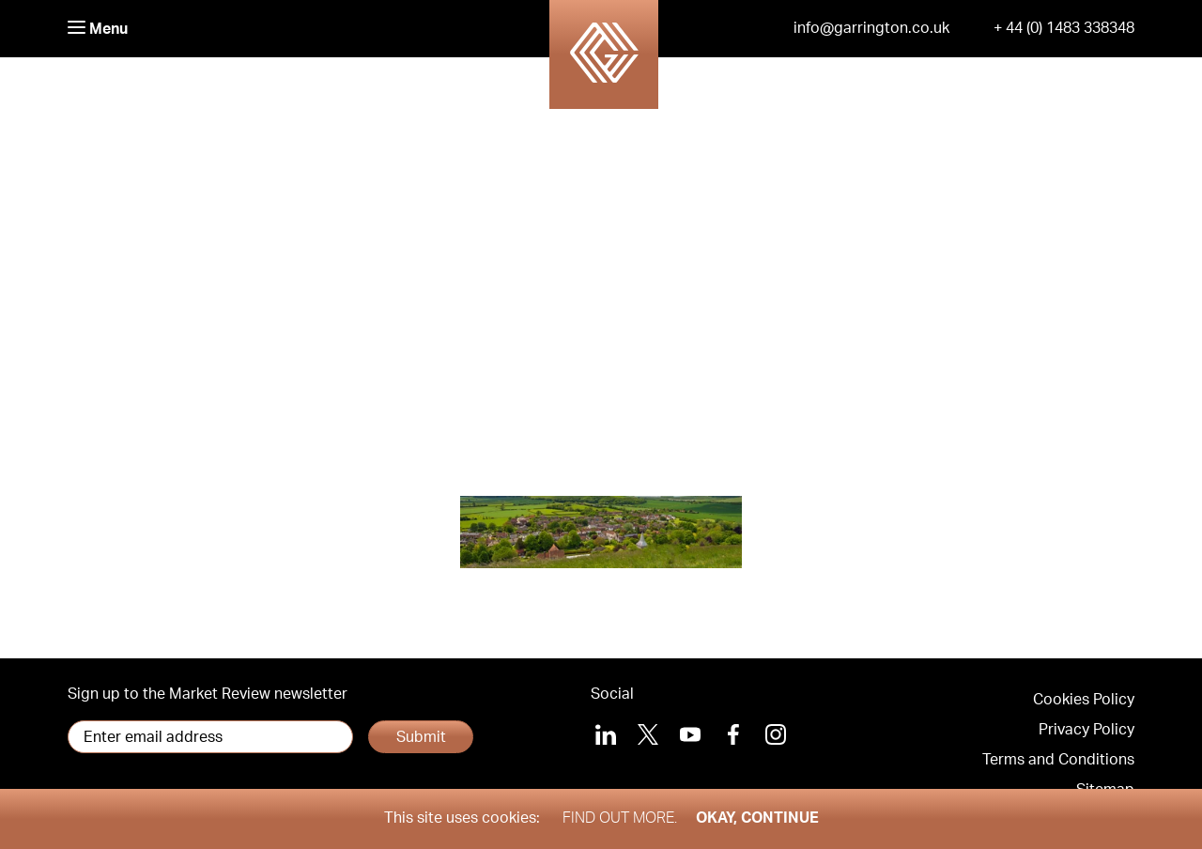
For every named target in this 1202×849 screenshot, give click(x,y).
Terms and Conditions (1058, 759)
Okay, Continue (757, 818)
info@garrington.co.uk (871, 28)
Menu (98, 29)
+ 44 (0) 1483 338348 (1064, 28)
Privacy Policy (1086, 729)
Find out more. (619, 818)
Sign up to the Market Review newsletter (207, 694)
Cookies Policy (1083, 699)
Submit (421, 737)
